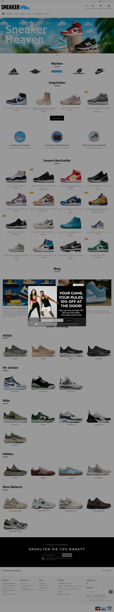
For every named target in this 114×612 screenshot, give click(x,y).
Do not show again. (79, 285)
